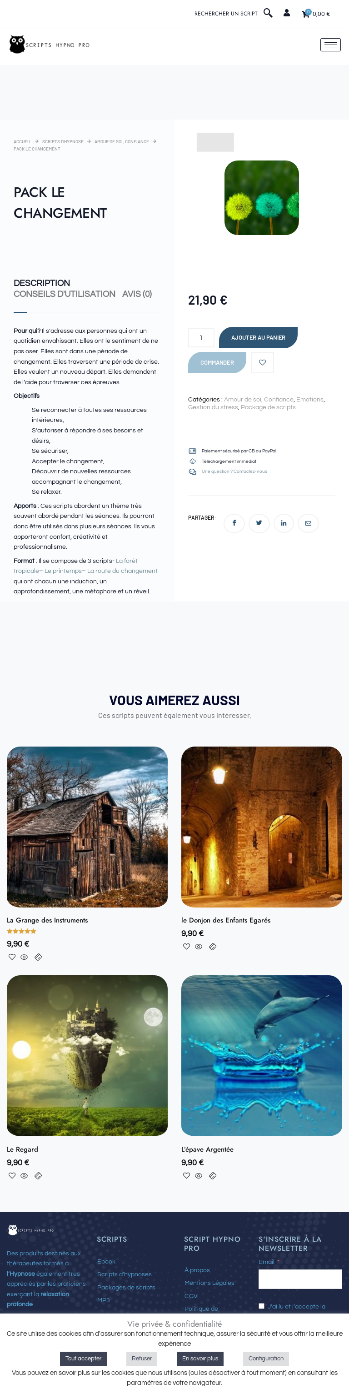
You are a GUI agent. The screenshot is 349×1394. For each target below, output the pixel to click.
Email (266, 1261)
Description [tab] (40, 283)
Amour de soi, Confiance (122, 141)
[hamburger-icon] (330, 44)
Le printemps (63, 570)
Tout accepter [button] (83, 1358)
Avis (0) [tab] (131, 293)
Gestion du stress (213, 407)
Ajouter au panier (258, 337)
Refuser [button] (142, 1358)
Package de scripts (268, 407)
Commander (217, 362)
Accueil (22, 141)
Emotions (310, 399)
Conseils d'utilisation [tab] (61, 293)
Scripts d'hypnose (63, 141)
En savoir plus (200, 1358)
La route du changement (122, 570)
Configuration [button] (266, 1358)
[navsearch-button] (268, 14)
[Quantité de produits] (201, 337)
